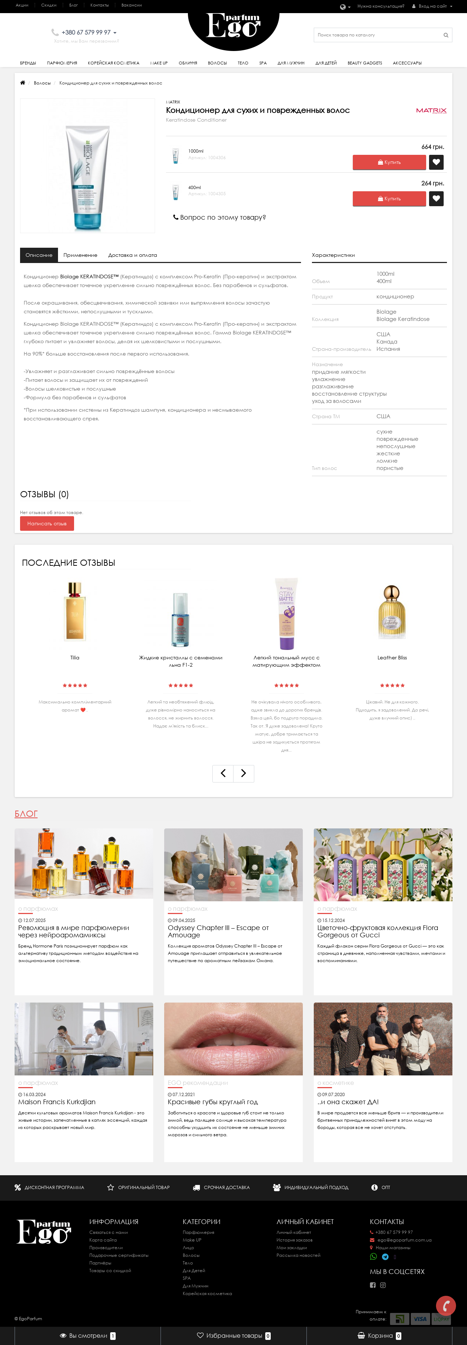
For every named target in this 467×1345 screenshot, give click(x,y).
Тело (243, 63)
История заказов (295, 1240)
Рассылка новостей (298, 1255)
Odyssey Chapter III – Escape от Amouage (218, 931)
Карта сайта (103, 1240)
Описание (39, 255)
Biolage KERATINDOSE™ (89, 276)
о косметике (335, 1083)
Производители (106, 1247)
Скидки (49, 5)
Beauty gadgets (365, 63)
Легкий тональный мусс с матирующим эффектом (286, 661)
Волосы (217, 63)
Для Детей (194, 1270)
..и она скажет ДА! (348, 1102)
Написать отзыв (47, 523)
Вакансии (131, 5)
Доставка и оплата (132, 255)
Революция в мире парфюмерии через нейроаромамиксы (73, 931)
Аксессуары (407, 63)
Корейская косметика (113, 63)
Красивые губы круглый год (213, 1102)
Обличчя (188, 63)
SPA (263, 63)
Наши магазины (390, 1247)
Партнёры (100, 1263)
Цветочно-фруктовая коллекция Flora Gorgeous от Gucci (377, 931)
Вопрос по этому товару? (219, 217)
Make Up (159, 63)
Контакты (99, 5)
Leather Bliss (392, 657)
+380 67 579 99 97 (391, 1232)
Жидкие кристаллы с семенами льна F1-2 (181, 661)
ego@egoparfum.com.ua (401, 1240)
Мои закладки (292, 1247)
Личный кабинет (294, 1232)
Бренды (28, 63)
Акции (22, 5)
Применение (80, 255)
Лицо (188, 1247)
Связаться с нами (108, 1232)
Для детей (326, 63)
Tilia (75, 657)
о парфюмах (38, 909)
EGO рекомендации (198, 1083)
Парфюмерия (62, 63)
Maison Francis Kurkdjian (57, 1102)
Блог (73, 5)
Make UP (192, 1240)
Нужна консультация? (381, 6)
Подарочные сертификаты (118, 1255)
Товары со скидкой (110, 1270)
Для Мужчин (291, 63)
